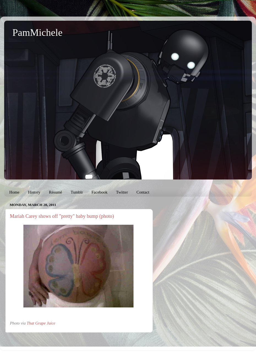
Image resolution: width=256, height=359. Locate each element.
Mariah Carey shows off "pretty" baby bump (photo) (62, 216)
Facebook (99, 192)
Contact (143, 192)
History (34, 192)
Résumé (55, 192)
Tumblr (77, 192)
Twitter (122, 192)
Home (14, 192)
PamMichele (37, 32)
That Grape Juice (41, 323)
